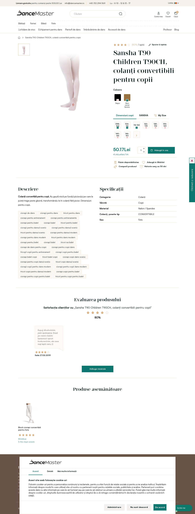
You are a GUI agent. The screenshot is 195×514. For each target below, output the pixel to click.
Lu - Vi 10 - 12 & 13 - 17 (120, 3)
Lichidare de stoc (26, 29)
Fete (53, 23)
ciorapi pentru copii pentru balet (35, 276)
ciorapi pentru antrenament (32, 218)
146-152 (127, 135)
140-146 (118, 135)
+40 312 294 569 (97, 3)
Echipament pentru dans (50, 29)
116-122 (137, 125)
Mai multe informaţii (67, 471)
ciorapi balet (49, 223)
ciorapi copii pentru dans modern (35, 266)
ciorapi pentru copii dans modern (71, 266)
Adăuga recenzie (98, 369)
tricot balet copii (49, 257)
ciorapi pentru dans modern (33, 237)
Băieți (43, 23)
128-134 (155, 125)
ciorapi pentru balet (29, 223)
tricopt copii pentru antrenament (35, 252)
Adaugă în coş (159, 150)
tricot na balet (67, 242)
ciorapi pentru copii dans (63, 247)
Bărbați (21, 23)
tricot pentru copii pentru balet (69, 276)
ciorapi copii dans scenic (74, 257)
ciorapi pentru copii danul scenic (35, 262)
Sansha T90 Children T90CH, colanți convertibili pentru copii (53, 37)
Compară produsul (125, 167)
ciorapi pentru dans (49, 213)
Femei (33, 23)
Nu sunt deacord (139, 507)
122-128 (146, 125)
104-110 (127, 125)
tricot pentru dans (71, 213)
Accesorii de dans (116, 29)
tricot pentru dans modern (63, 237)
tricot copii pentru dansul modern (35, 271)
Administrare (114, 507)
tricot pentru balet (69, 223)
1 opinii (138, 44)
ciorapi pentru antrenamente (64, 218)
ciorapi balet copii (28, 257)
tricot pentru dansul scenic (32, 232)
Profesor (167, 29)
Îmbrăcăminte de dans (94, 29)
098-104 (117, 125)
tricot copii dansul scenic (67, 262)
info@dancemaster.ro (74, 3)
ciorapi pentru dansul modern (63, 232)
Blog (176, 29)
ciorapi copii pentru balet (67, 252)
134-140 (165, 125)
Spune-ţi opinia (157, 44)
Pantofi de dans (73, 29)
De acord (160, 507)
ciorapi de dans (27, 213)
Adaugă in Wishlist (153, 162)
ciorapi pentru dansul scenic (33, 227)
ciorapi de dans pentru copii (33, 247)
